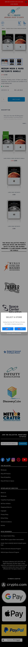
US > (8, 328)
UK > (20, 328)
